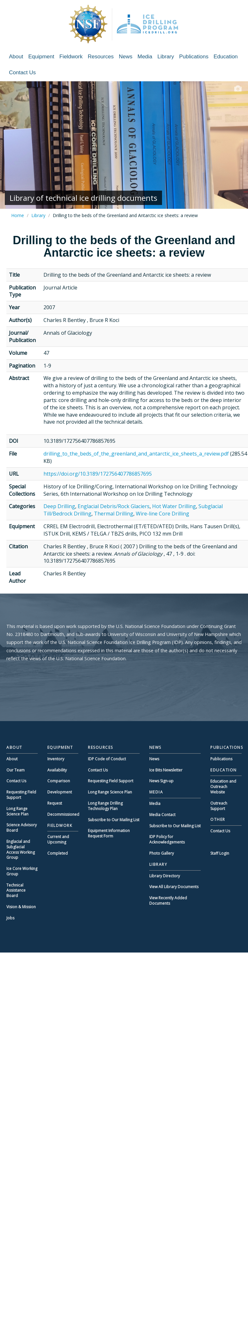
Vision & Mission (21, 906)
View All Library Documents (173, 886)
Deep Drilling (59, 506)
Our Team (15, 770)
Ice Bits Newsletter (165, 770)
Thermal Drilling (113, 513)
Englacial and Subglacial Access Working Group (20, 849)
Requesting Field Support (21, 794)
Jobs (10, 918)
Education (225, 57)
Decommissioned (63, 814)
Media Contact (162, 814)
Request (54, 803)
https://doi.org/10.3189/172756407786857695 (97, 473)
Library (166, 57)
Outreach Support (218, 805)
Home (17, 215)
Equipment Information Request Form (109, 833)
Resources (100, 57)
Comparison (58, 781)
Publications (194, 57)
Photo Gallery (161, 853)
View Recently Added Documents (168, 900)
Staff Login (219, 853)
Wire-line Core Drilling (162, 513)
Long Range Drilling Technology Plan (105, 805)
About (16, 57)
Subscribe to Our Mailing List (113, 819)
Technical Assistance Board (16, 890)
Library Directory (164, 876)
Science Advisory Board (21, 827)
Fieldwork (71, 57)
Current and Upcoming (58, 839)
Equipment (41, 57)
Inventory (55, 759)
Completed (57, 853)
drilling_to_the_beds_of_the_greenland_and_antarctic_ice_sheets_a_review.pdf (136, 453)
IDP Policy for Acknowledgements (167, 839)
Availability (57, 770)
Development (59, 792)
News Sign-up (161, 781)
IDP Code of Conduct (107, 759)
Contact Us (22, 72)
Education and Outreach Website (223, 786)
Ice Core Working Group (21, 871)
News (126, 57)
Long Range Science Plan (17, 811)
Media (144, 57)
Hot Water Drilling (174, 506)
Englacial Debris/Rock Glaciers (114, 506)
